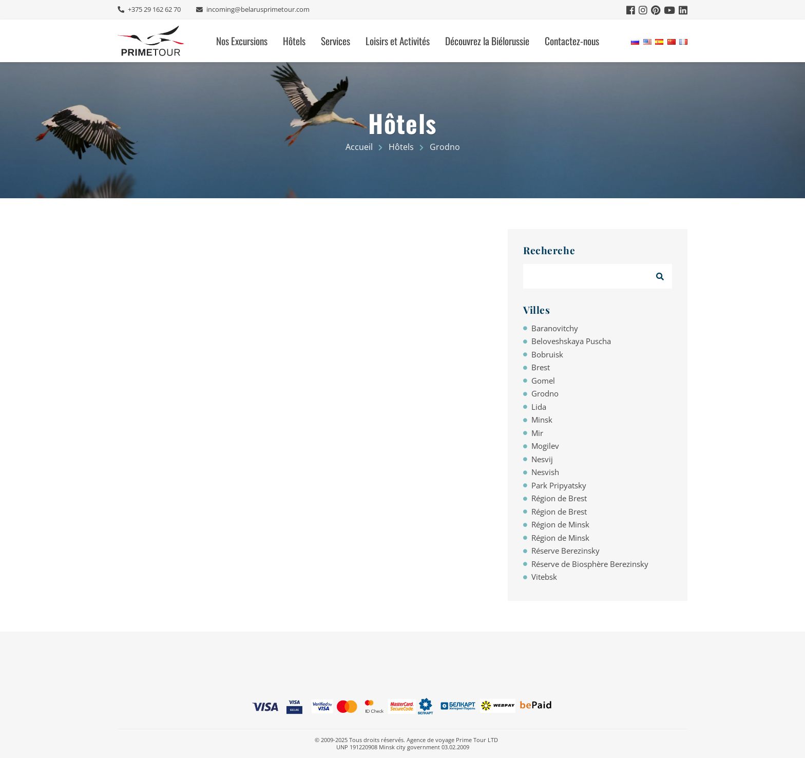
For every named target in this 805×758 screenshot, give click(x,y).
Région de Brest (559, 498)
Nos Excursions (241, 40)
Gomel (543, 380)
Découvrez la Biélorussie (487, 40)
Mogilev (545, 445)
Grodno (545, 393)
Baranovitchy (554, 328)
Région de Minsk (560, 524)
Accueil (359, 147)
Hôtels (294, 40)
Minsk (541, 419)
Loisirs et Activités (398, 40)
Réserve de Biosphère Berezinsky (589, 563)
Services (335, 40)
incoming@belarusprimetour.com (257, 9)
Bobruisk (547, 354)
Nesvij (542, 459)
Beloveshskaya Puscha (571, 341)
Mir (537, 433)
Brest (540, 367)
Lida (538, 406)
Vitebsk (544, 576)
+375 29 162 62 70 (153, 9)
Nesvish (545, 472)
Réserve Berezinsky (565, 550)
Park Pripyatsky (558, 485)
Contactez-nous (572, 40)
